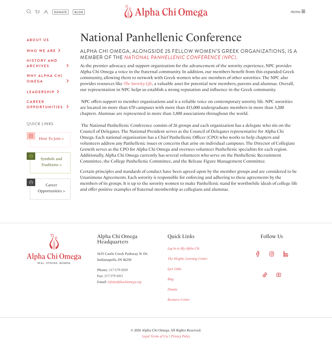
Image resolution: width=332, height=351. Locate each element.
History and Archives (42, 63)
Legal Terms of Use (155, 336)
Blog (171, 279)
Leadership (41, 92)
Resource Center (179, 300)
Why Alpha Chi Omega (45, 78)
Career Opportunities (45, 104)
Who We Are (41, 50)
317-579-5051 (113, 276)
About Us (38, 40)
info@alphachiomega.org (125, 282)
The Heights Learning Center (188, 259)
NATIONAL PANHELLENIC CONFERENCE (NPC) (180, 57)
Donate (173, 289)
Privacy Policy (180, 336)
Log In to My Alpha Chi (183, 248)
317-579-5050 (118, 270)
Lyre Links (174, 269)
